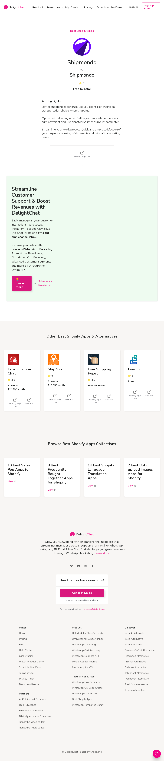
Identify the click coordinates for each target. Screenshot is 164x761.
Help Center (72, 7)
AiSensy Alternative (135, 661)
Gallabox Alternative (136, 667)
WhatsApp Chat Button (85, 693)
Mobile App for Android (84, 661)
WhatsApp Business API (85, 656)
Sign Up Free (149, 7)
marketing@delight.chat (93, 609)
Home (22, 633)
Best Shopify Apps (82, 30)
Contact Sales (82, 592)
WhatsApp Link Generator (86, 682)
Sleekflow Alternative (136, 684)
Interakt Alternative (135, 633)
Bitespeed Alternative (137, 656)
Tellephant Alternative (137, 673)
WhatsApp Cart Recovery (86, 650)
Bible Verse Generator (31, 710)
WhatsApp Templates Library (88, 705)
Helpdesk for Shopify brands (87, 633)
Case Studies (26, 656)
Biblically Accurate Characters (35, 716)
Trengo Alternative (135, 690)
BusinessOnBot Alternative (140, 650)
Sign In (133, 6)
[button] (37, 7)
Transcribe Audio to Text (32, 727)
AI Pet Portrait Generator (33, 699)
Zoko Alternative (134, 638)
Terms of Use (26, 673)
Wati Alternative (133, 644)
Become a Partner (29, 684)
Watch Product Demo (31, 661)
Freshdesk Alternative (137, 678)
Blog (21, 644)
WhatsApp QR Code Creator (87, 687)
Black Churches (27, 705)
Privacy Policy (26, 678)
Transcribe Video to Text (32, 722)
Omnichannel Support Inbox (87, 638)
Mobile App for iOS (82, 667)
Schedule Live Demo (110, 7)
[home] (14, 7)
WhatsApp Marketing (84, 644)
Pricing (88, 7)
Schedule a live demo (45, 283)
